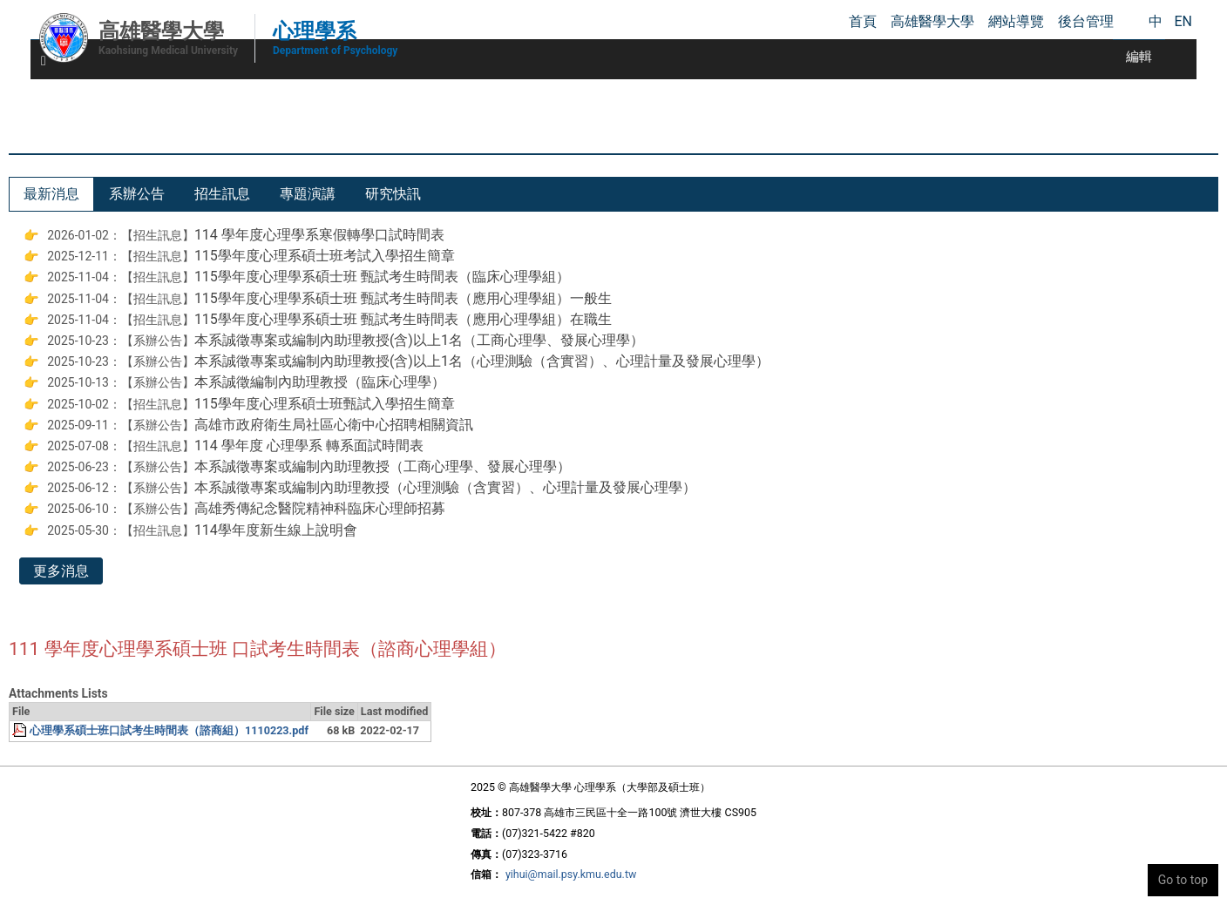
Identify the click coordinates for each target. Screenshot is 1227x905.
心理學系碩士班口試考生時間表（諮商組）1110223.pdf (169, 730)
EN (1183, 21)
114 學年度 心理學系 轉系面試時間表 (309, 445)
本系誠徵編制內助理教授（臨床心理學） (319, 382)
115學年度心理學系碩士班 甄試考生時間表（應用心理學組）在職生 (403, 319)
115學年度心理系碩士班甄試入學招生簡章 (324, 403)
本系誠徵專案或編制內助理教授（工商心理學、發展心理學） (382, 466)
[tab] (51, 194)
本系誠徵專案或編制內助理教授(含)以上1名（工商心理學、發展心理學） (419, 340)
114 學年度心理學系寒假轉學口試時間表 (319, 234)
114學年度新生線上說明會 (275, 530)
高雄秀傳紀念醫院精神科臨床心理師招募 (319, 508)
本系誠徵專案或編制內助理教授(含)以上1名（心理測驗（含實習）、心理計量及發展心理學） (481, 361)
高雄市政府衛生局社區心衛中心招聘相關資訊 (333, 424)
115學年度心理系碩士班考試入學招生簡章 (324, 255)
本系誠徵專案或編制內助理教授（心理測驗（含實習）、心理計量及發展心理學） (445, 487)
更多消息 (61, 571)
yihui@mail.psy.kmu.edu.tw (570, 874)
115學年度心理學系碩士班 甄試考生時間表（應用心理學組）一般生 (403, 298)
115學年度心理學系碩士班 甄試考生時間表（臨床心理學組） (382, 276)
